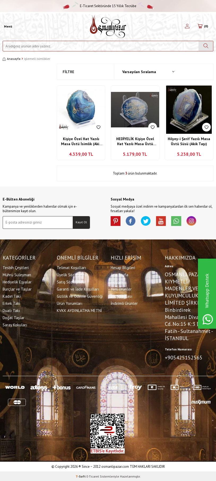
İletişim (117, 281)
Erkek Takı (11, 302)
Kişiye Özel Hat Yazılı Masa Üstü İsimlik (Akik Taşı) (81, 141)
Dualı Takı (11, 310)
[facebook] (132, 221)
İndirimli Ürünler (124, 302)
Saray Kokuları (15, 324)
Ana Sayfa (119, 274)
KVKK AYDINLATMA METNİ (79, 310)
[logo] (108, 26)
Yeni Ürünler (121, 288)
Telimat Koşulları (71, 267)
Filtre (68, 71)
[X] (147, 221)
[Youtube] (163, 221)
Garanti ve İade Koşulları (78, 288)
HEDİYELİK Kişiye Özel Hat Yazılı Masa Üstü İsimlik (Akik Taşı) (135, 141)
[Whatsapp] (179, 221)
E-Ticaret (93, 476)
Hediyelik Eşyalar (17, 281)
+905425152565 (183, 357)
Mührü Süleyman (17, 274)
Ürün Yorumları (69, 302)
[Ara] (205, 46)
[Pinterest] (116, 221)
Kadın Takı (12, 295)
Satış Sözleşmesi (71, 281)
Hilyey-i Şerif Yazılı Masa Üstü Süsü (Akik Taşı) (189, 141)
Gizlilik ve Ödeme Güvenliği (80, 295)
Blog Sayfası (121, 295)
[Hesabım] (187, 26)
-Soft (81, 476)
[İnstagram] (195, 221)
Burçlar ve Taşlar (17, 288)
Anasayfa (11, 59)
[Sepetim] (203, 26)
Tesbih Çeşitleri (16, 267)
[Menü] (7, 26)
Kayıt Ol (81, 222)
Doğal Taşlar (13, 317)
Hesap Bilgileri (123, 267)
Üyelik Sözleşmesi (72, 274)
